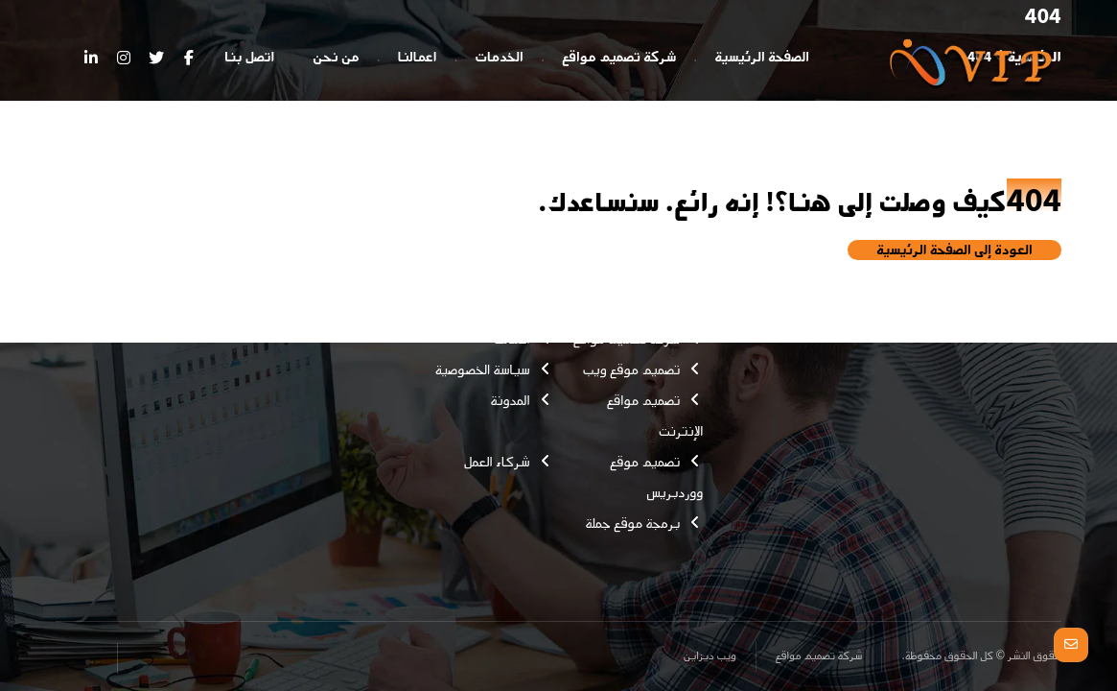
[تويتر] (156, 57)
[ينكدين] (91, 57)
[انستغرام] (123, 57)
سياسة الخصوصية (494, 370)
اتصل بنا (517, 278)
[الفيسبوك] (189, 57)
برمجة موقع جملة (644, 523)
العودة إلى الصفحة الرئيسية (954, 250)
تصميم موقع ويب (643, 370)
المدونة (521, 401)
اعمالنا (523, 339)
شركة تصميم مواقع (638, 339)
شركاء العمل (508, 462)
